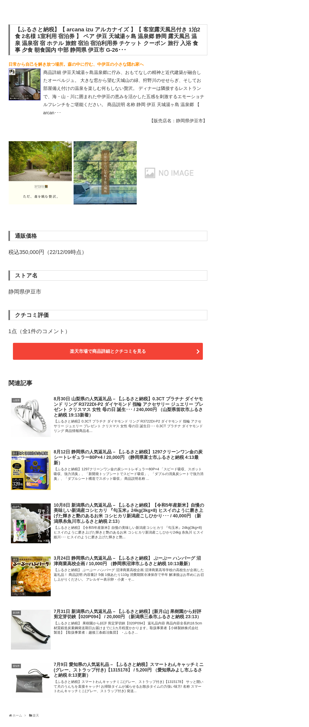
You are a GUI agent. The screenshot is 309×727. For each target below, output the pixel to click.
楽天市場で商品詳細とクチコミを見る (108, 351)
